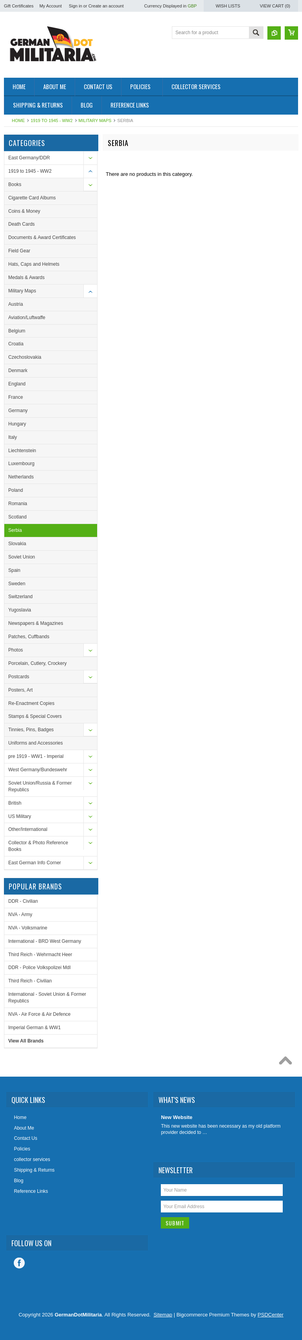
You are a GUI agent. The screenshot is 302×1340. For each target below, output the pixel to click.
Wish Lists (227, 6)
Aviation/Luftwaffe (26, 317)
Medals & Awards (26, 277)
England (17, 384)
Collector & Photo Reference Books (38, 846)
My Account (50, 6)
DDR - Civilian (23, 901)
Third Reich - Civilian (30, 981)
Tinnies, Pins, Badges (31, 729)
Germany (18, 410)
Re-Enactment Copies (31, 703)
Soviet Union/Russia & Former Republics (40, 786)
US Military (19, 816)
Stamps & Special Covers (35, 716)
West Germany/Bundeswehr (37, 769)
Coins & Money (24, 211)
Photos (15, 650)
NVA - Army (20, 914)
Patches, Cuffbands (29, 636)
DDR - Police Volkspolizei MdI (39, 967)
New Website (176, 1117)
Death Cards (21, 224)
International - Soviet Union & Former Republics (47, 997)
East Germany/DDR (29, 158)
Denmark (18, 370)
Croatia (16, 344)
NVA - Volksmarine (27, 928)
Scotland (17, 517)
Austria (15, 304)
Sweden (16, 583)
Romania (17, 503)
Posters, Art (20, 690)
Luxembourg (21, 463)
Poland (15, 490)
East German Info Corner (34, 862)
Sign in (75, 6)
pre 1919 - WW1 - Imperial (36, 756)
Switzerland (20, 596)
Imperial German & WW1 (34, 1027)
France (15, 397)
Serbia (15, 530)
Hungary (17, 424)
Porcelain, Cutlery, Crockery (37, 663)
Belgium (16, 331)
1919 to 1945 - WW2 (52, 120)
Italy (12, 437)
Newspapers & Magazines (35, 623)
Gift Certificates (18, 6)
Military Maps (95, 120)
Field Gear (19, 251)
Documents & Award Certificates (42, 237)
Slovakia (17, 543)
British (14, 803)
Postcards (18, 676)
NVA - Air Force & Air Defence (39, 1014)
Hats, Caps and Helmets (33, 264)
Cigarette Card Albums (32, 198)
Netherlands (21, 477)
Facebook (19, 1263)
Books (14, 184)
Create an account (106, 6)
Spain (14, 570)
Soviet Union (21, 557)
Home (18, 120)
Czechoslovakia (24, 357)
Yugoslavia (19, 610)
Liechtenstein (22, 450)
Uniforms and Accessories (35, 743)
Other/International (27, 829)
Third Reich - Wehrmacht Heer (40, 954)
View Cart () (275, 6)
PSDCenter (271, 1315)
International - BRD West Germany (44, 941)
